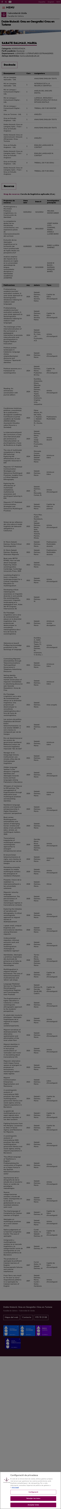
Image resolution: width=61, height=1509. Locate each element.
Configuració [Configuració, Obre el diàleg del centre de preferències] (33, 1493)
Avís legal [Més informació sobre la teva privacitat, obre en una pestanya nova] (15, 1489)
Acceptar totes (33, 1506)
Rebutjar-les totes (33, 1500)
